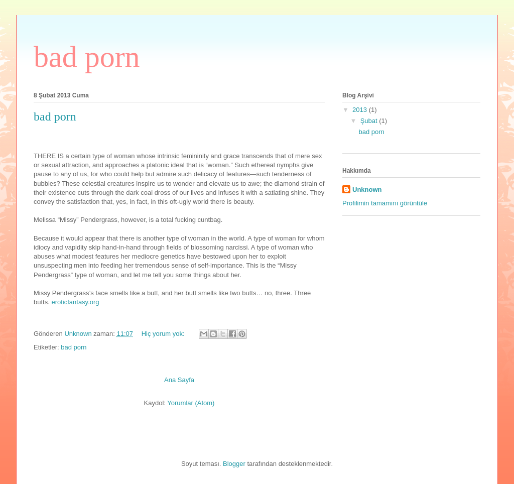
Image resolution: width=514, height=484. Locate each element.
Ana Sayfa (179, 380)
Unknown (367, 189)
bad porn (55, 116)
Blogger (234, 463)
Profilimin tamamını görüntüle (384, 203)
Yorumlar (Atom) (190, 403)
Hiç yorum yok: (164, 333)
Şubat (369, 121)
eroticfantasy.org (75, 302)
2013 (360, 109)
